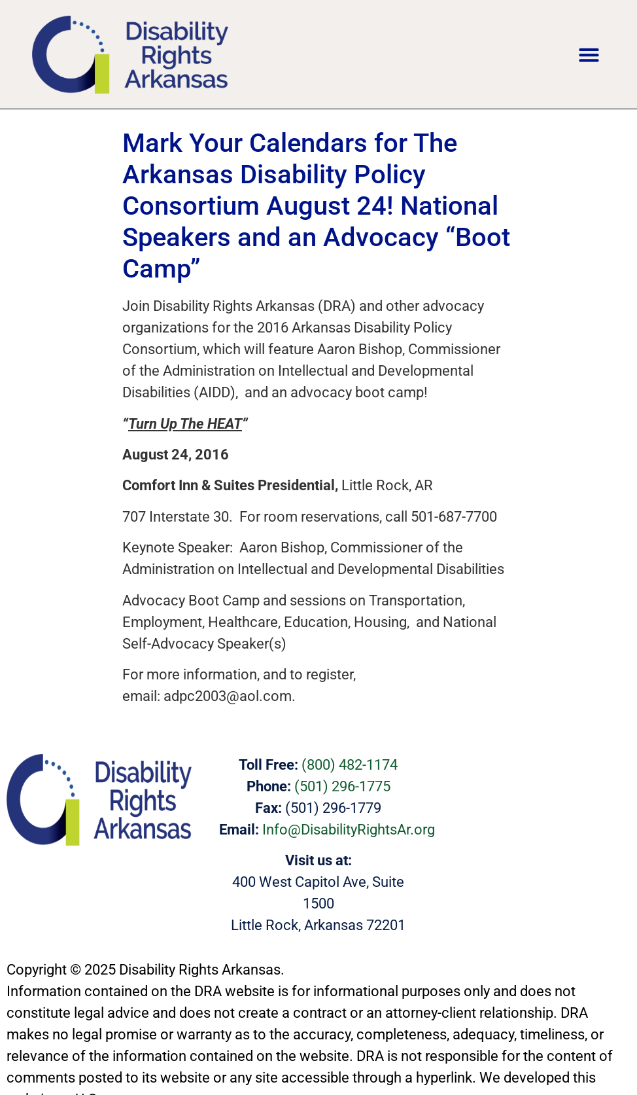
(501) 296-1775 (342, 786)
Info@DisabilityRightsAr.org (348, 829)
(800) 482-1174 (349, 765)
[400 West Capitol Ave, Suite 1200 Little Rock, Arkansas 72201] (530, 802)
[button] (589, 54)
